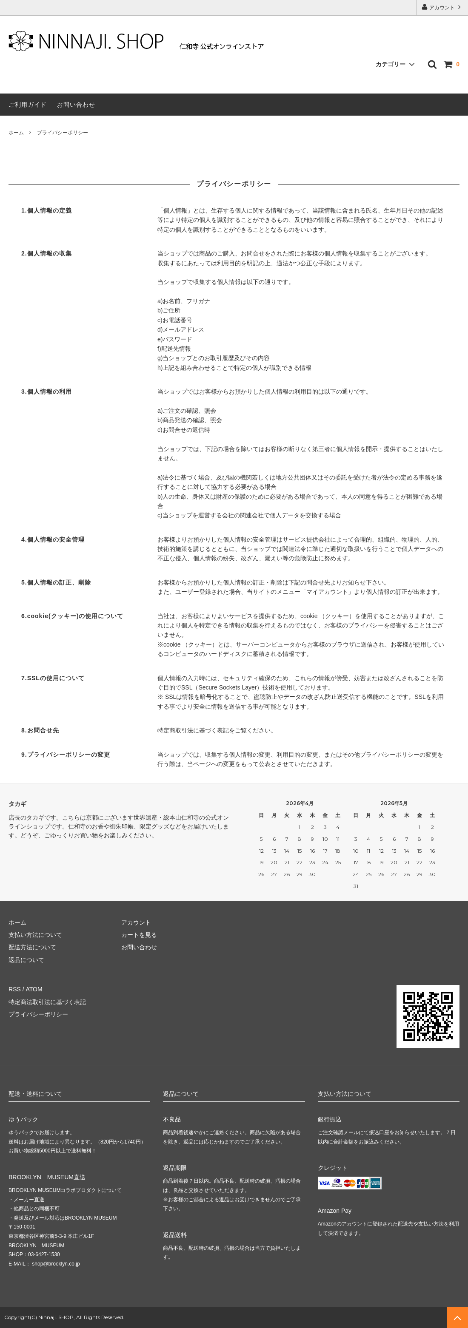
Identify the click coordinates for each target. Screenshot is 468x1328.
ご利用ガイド (28, 104)
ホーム (16, 133)
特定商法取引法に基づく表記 (47, 1002)
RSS (15, 989)
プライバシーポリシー (38, 1014)
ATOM (34, 989)
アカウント (442, 7)
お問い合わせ (76, 104)
